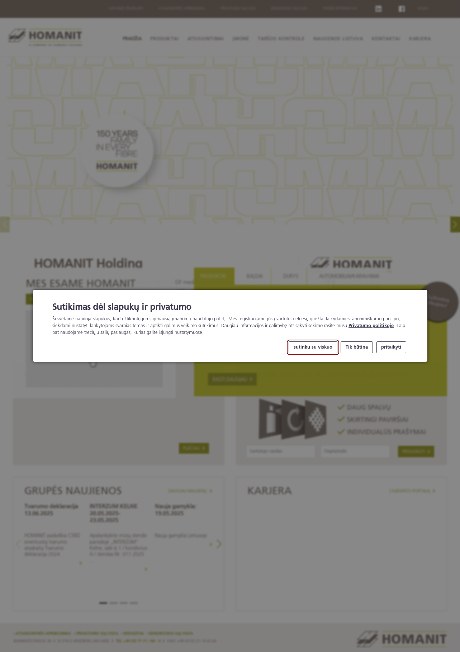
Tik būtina (357, 347)
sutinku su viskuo (313, 347)
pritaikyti (391, 347)
